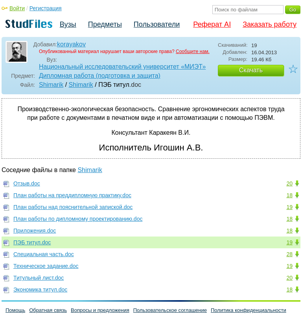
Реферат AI (212, 24)
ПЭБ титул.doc (32, 242)
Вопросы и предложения (100, 310)
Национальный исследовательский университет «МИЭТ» (122, 66)
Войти (17, 8)
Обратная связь (48, 310)
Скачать (251, 70)
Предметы (105, 24)
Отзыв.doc (26, 183)
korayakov (71, 44)
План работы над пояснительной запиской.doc (73, 207)
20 (289, 183)
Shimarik (51, 84)
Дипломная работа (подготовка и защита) (99, 75)
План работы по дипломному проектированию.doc (77, 219)
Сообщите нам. (193, 51)
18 (289, 195)
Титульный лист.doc (38, 278)
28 (289, 254)
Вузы (68, 24)
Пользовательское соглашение (170, 310)
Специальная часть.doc (43, 254)
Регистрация (45, 8)
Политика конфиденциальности (248, 310)
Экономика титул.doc (40, 289)
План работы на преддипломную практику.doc (72, 195)
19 (289, 207)
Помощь (15, 310)
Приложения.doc (34, 230)
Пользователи (157, 24)
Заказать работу (269, 24)
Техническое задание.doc (46, 266)
